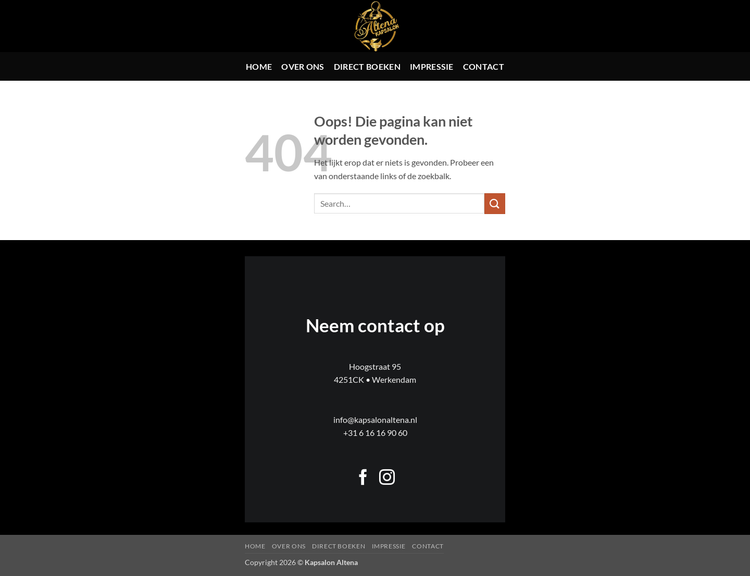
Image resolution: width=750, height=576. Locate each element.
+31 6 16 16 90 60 (375, 432)
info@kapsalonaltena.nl (375, 419)
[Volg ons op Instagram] (387, 478)
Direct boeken (367, 66)
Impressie (432, 66)
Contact (483, 66)
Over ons (302, 66)
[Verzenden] (494, 203)
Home (259, 66)
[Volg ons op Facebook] (363, 478)
